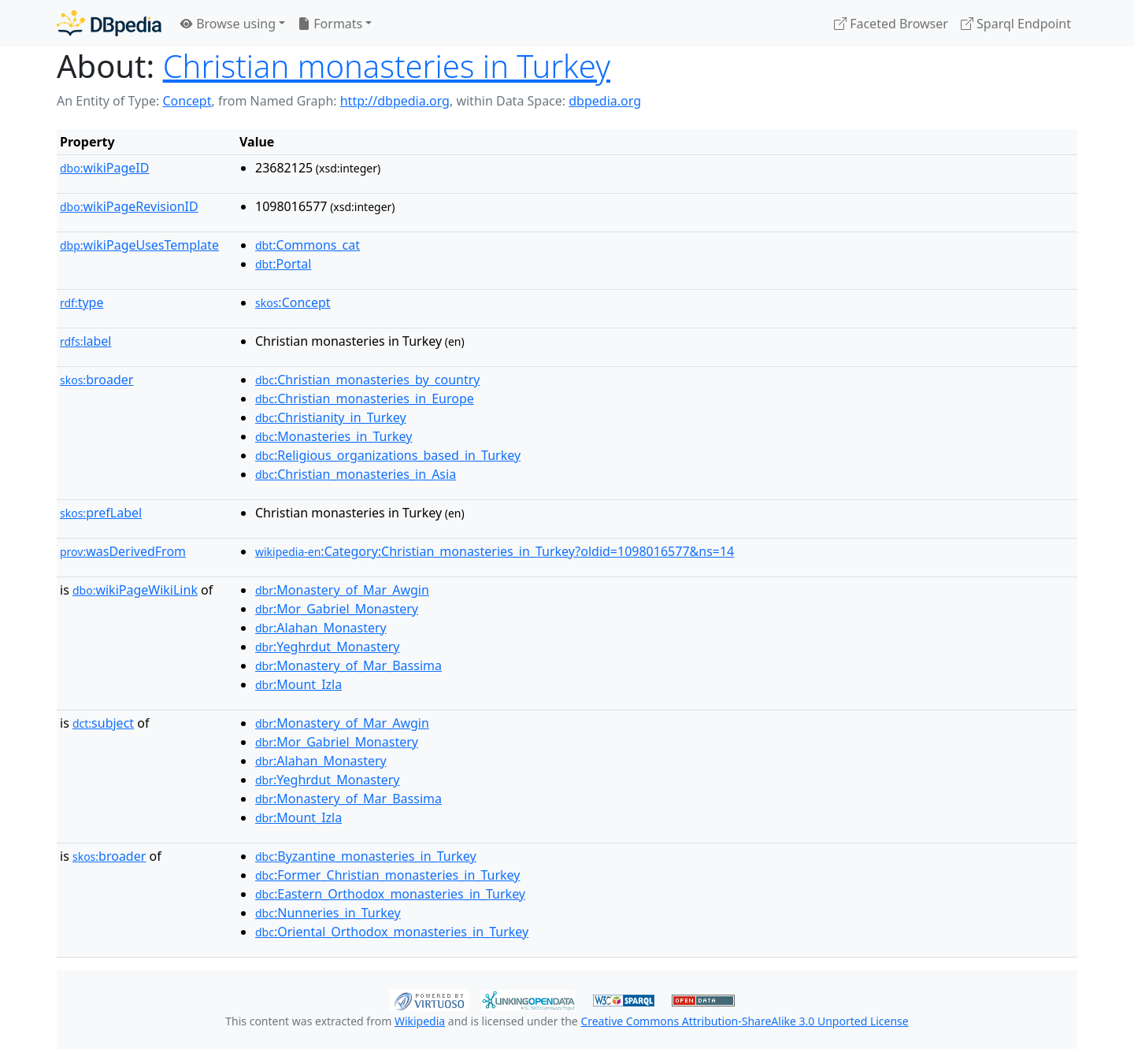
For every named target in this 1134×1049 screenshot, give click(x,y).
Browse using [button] (228, 23)
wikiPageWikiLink (135, 590)
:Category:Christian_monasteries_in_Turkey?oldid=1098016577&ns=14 (494, 551)
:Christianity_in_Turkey (330, 417)
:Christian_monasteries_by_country (367, 379)
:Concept (293, 302)
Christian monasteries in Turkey (386, 65)
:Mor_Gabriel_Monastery (336, 608)
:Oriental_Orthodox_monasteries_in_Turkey (391, 931)
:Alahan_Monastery (321, 627)
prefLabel (101, 512)
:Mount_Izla (298, 684)
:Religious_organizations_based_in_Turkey (388, 455)
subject (103, 723)
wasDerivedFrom (123, 551)
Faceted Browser (891, 23)
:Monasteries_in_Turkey (333, 436)
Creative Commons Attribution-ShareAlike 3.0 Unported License (744, 1021)
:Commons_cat (307, 245)
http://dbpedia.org (395, 100)
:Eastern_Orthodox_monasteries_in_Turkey (390, 894)
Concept (186, 100)
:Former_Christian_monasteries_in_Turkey (387, 875)
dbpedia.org (605, 100)
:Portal (283, 263)
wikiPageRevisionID (129, 206)
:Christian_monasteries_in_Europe (364, 398)
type (82, 302)
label (86, 341)
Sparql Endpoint (1016, 23)
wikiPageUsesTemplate (139, 245)
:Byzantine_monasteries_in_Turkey (365, 856)
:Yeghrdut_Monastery (327, 646)
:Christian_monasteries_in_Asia (355, 474)
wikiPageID (104, 167)
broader (96, 379)
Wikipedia (420, 1021)
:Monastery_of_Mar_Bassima (348, 665)
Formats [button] (330, 23)
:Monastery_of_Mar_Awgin (342, 590)
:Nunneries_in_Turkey (328, 912)
